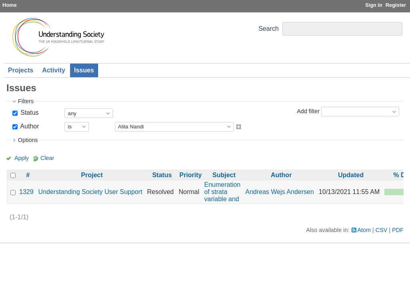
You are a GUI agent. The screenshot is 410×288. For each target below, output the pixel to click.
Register (396, 5)
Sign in (373, 5)
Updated (351, 175)
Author (29, 126)
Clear (47, 158)
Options (28, 140)
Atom (364, 230)
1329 (26, 191)
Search (268, 28)
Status (29, 112)
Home (9, 5)
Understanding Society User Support (90, 191)
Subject (223, 175)
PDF (398, 230)
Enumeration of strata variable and (222, 191)
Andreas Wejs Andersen (279, 191)
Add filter (308, 111)
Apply (21, 158)
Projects (20, 70)
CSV (382, 230)
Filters (26, 101)
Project (91, 175)
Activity (53, 70)
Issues (84, 70)
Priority (190, 175)
